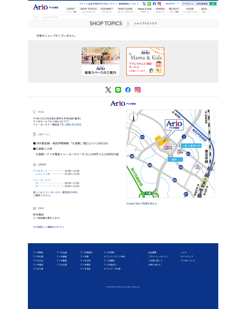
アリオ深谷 (85, 268)
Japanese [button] (170, 3)
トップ (35, 17)
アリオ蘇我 (38, 252)
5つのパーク (160, 10)
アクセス (187, 3)
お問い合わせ (154, 264)
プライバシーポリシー (158, 256)
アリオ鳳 (84, 256)
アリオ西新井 (86, 252)
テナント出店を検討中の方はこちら (98, 3)
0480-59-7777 (61, 121)
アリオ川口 (38, 260)
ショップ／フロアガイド (125, 10)
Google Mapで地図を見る (141, 203)
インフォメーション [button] (190, 10)
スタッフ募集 (174, 10)
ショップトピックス (88, 10)
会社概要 (152, 252)
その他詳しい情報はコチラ (48, 227)
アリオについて (188, 260)
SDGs (204, 10)
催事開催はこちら (128, 3)
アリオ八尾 (38, 268)
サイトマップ (187, 256)
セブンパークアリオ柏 (114, 256)
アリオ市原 (109, 252)
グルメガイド (107, 10)
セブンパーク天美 (112, 268)
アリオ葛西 (109, 260)
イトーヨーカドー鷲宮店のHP (59, 192)
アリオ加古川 (110, 264)
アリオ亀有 (38, 264)
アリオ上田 (62, 252)
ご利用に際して (155, 260)
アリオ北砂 (85, 260)
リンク (184, 252)
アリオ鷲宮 (62, 260)
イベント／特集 (71, 10)
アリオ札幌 (38, 256)
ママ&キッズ (145, 10)
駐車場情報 (202, 3)
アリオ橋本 (85, 264)
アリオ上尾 (62, 264)
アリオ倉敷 (62, 256)
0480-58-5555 (73, 124)
